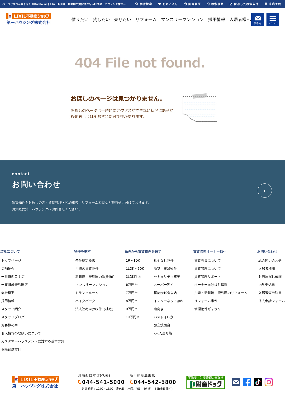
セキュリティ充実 (167, 276)
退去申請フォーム (271, 301)
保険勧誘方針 (11, 349)
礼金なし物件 (164, 260)
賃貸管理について (207, 268)
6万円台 (132, 285)
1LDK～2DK (135, 268)
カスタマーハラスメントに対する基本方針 (32, 341)
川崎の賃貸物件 (87, 268)
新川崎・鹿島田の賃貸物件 (95, 276)
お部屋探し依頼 (270, 276)
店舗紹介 (7, 268)
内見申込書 (266, 285)
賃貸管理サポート (207, 276)
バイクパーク (85, 301)
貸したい (101, 19)
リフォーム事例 (206, 301)
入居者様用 (266, 268)
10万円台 (133, 317)
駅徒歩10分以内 (165, 293)
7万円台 (132, 293)
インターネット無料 (169, 301)
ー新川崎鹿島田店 (14, 285)
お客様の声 (9, 325)
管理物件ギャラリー (209, 309)
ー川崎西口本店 (12, 276)
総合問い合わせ (270, 260)
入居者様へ (240, 19)
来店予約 (273, 4)
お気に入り (168, 4)
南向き (159, 309)
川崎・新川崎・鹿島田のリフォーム (220, 293)
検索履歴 (215, 4)
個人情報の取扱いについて (21, 333)
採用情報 (216, 19)
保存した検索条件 (244, 4)
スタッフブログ (12, 317)
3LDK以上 (133, 276)
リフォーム (146, 19)
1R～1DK (133, 260)
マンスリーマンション (182, 19)
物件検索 (143, 4)
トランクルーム (87, 293)
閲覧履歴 (192, 4)
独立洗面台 (162, 325)
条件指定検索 (85, 260)
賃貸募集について (207, 260)
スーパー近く (164, 285)
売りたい (122, 19)
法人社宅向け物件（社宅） (95, 309)
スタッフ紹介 (11, 309)
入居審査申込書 (270, 293)
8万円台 (132, 301)
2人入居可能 (163, 333)
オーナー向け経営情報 (211, 285)
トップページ (11, 260)
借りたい (80, 19)
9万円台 (132, 309)
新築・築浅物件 (165, 268)
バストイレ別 (164, 317)
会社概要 (7, 293)
